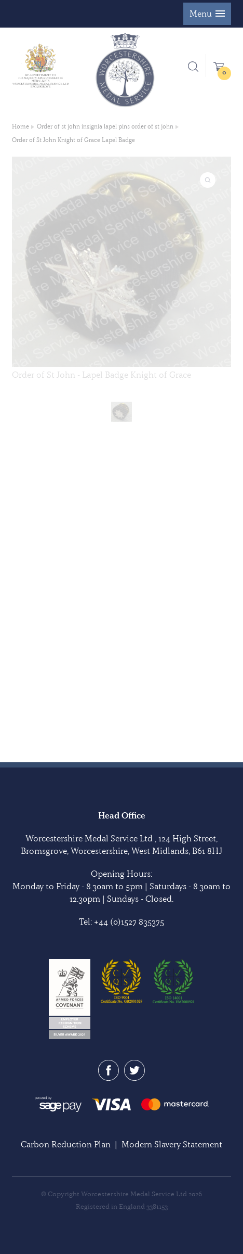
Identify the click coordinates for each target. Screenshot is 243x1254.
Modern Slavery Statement (172, 1144)
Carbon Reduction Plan (66, 1144)
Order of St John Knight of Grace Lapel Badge (73, 140)
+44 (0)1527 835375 (129, 921)
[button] (207, 14)
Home (20, 126)
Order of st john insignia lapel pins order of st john (105, 126)
